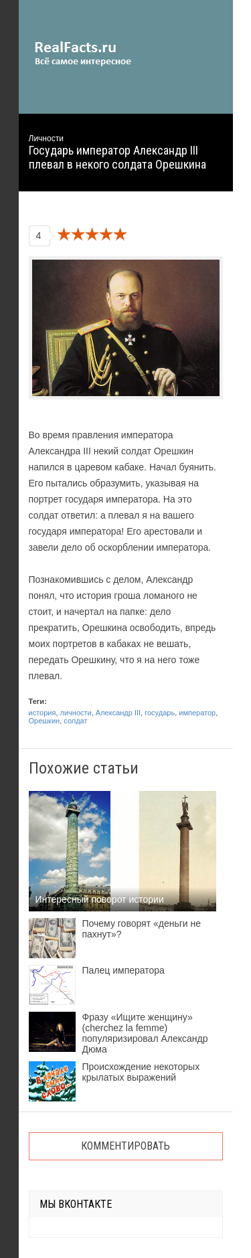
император (197, 713)
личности (76, 713)
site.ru (102, 53)
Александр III (118, 713)
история (42, 713)
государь (160, 713)
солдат (75, 721)
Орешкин (44, 721)
